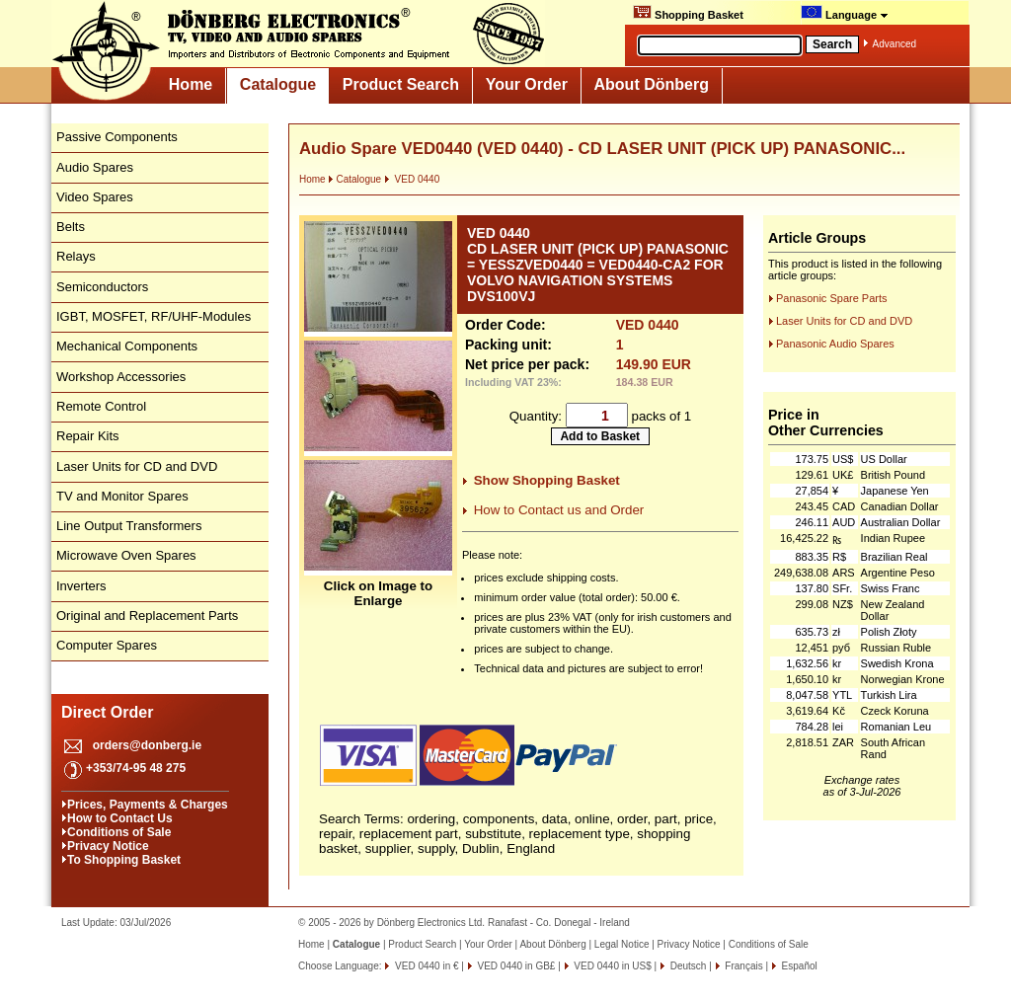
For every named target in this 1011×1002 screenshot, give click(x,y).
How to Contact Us (120, 818)
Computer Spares (106, 645)
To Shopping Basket (124, 860)
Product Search (401, 84)
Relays (76, 256)
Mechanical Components (126, 346)
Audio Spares (94, 167)
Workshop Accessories (121, 376)
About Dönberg (651, 84)
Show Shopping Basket (547, 480)
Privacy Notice (108, 846)
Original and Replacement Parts (147, 615)
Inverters (81, 585)
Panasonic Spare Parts (832, 298)
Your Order (527, 84)
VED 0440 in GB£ (515, 966)
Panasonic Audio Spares (835, 343)
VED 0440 (411, 179)
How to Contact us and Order (559, 509)
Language (845, 13)
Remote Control (101, 406)
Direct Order (107, 712)
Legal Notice (622, 944)
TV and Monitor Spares (122, 496)
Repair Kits (87, 435)
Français (743, 966)
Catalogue (278, 84)
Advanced (894, 44)
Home (190, 84)
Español (798, 966)
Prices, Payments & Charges (147, 804)
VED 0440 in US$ (612, 966)
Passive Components (117, 136)
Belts (70, 226)
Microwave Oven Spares (126, 555)
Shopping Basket (688, 13)
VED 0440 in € (425, 966)
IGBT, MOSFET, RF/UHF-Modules (153, 316)
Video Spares (94, 197)
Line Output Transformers (128, 525)
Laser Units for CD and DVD (136, 466)
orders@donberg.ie (147, 745)
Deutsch (686, 966)
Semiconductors (102, 286)
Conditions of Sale (119, 832)
